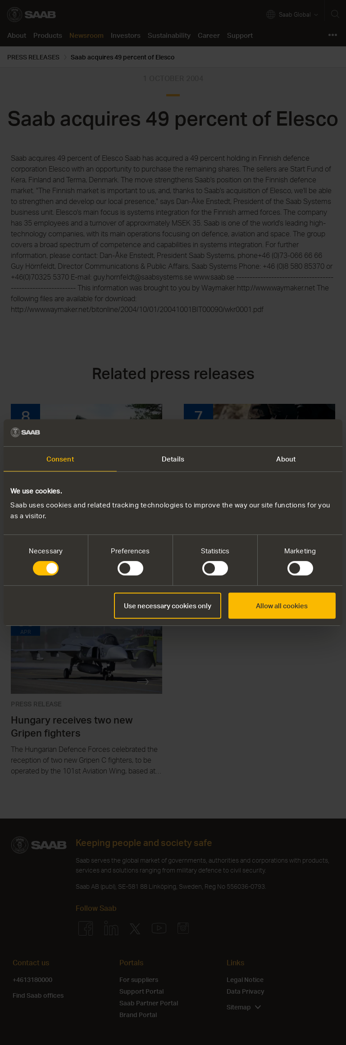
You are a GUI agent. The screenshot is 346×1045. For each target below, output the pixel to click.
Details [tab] (173, 458)
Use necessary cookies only (167, 605)
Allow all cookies (282, 605)
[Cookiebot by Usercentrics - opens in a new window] (296, 432)
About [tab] (286, 458)
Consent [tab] (60, 458)
